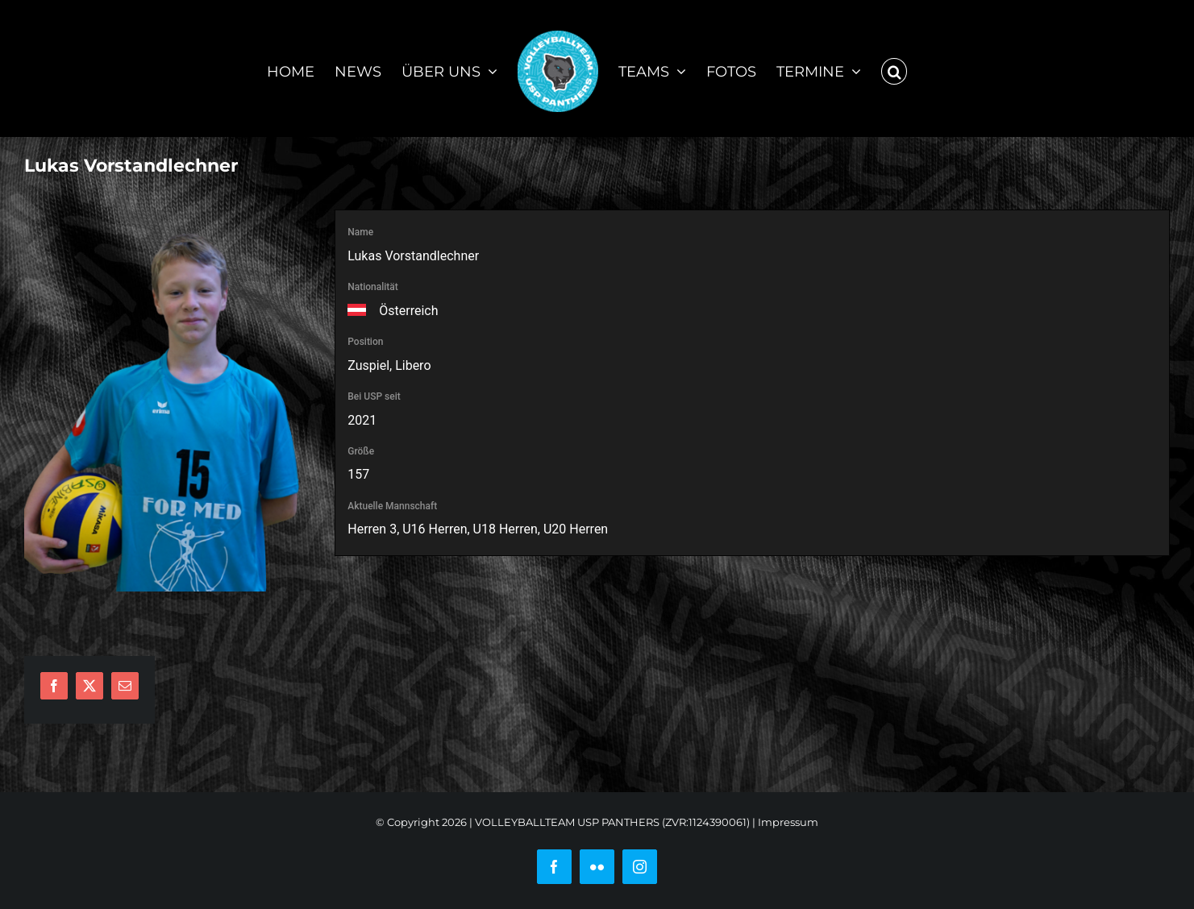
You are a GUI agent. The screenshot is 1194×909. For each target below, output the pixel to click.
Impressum (788, 822)
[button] (894, 68)
